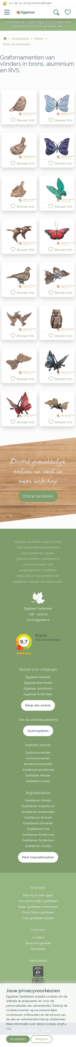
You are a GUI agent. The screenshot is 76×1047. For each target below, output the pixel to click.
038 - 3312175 (38, 614)
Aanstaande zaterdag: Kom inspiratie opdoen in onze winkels (38, 24)
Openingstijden (38, 731)
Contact (38, 937)
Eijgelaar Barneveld (38, 683)
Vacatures (38, 949)
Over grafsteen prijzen (38, 918)
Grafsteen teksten (38, 775)
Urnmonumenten (38, 758)
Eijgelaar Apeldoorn (38, 688)
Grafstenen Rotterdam (38, 840)
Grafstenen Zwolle (38, 846)
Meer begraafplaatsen (38, 857)
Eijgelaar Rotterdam (38, 694)
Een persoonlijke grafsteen (38, 901)
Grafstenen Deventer (38, 823)
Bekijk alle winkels (38, 705)
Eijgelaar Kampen (38, 677)
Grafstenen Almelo (38, 800)
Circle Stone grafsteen (38, 912)
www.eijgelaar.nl (38, 620)
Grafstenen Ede (38, 829)
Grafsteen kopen (38, 781)
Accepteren (18, 1039)
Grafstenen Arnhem (38, 817)
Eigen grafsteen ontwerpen (38, 907)
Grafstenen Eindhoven (38, 835)
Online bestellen (38, 496)
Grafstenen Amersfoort (38, 806)
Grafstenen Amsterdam (38, 812)
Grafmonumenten (38, 752)
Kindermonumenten (38, 764)
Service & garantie (38, 943)
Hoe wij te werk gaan (38, 895)
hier (8, 1028)
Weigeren (41, 1039)
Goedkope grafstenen (38, 770)
